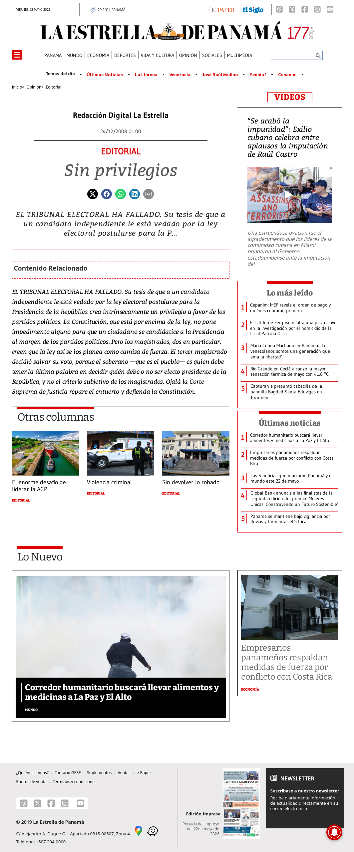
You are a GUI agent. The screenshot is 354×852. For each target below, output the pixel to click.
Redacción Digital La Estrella (121, 115)
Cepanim (287, 75)
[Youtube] (330, 9)
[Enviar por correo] (148, 193)
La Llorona (146, 75)
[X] (292, 9)
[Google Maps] (138, 831)
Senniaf (258, 75)
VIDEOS (289, 97)
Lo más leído (290, 293)
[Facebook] (304, 9)
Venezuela (180, 75)
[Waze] (152, 831)
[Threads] (279, 9)
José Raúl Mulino (220, 75)
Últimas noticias (290, 423)
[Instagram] (317, 9)
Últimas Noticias (105, 75)
